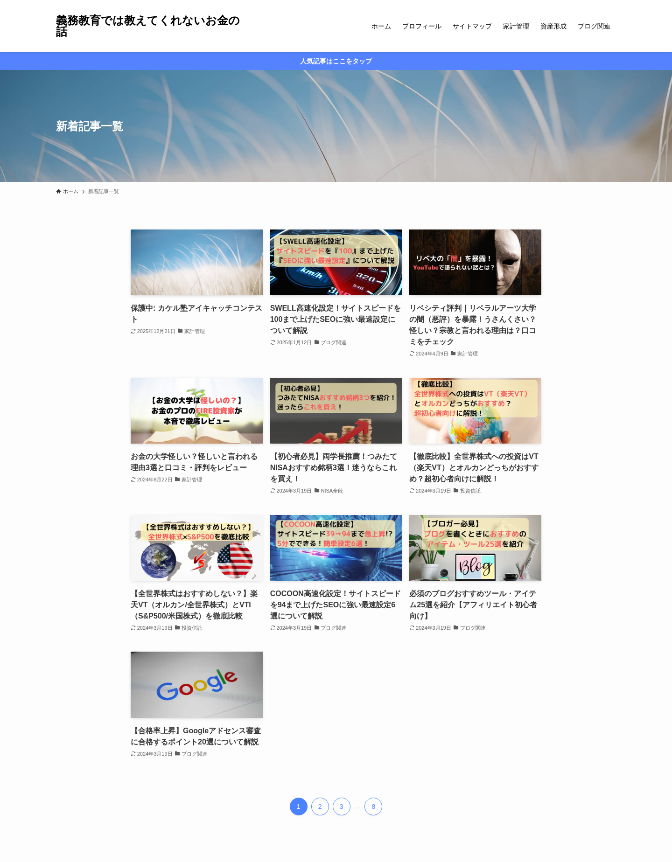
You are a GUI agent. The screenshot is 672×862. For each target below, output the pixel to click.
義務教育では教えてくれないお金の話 (148, 26)
